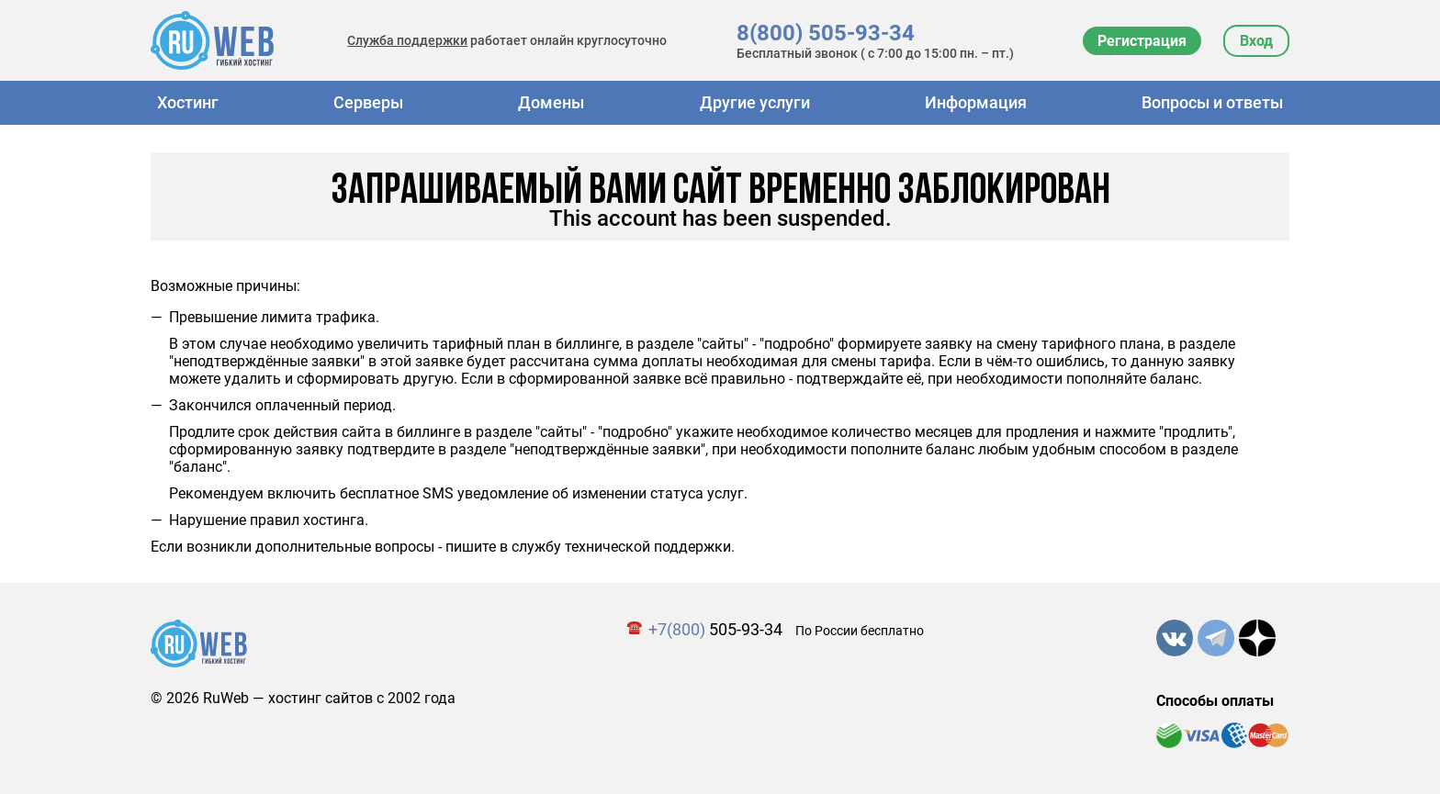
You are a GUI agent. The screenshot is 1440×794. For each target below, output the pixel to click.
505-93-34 (715, 629)
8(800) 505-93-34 (826, 33)
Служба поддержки (407, 40)
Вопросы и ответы (1212, 102)
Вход (1256, 41)
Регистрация (1142, 41)
